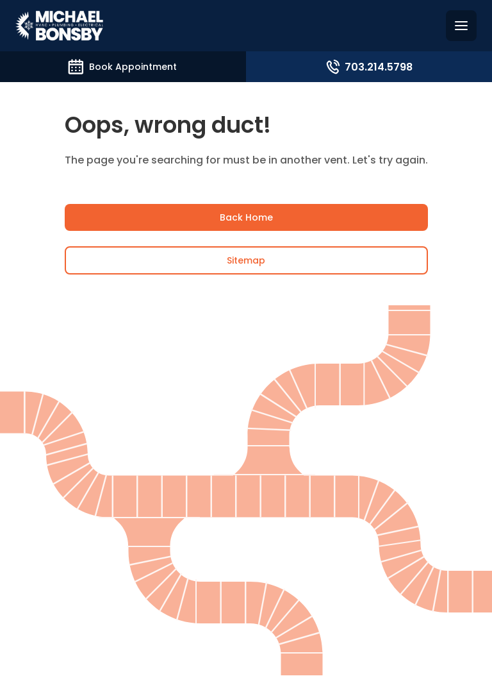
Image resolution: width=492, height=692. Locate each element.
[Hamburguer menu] (461, 25)
